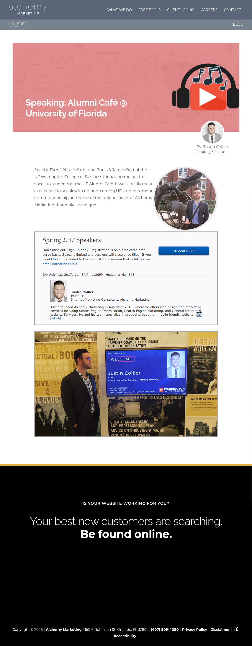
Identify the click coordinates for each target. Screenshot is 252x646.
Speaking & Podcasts (212, 152)
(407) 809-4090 (165, 630)
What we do (119, 10)
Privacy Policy (194, 630)
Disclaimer (220, 630)
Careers (209, 10)
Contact (232, 10)
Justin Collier (215, 146)
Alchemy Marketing (64, 630)
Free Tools (149, 10)
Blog (238, 24)
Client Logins (180, 10)
